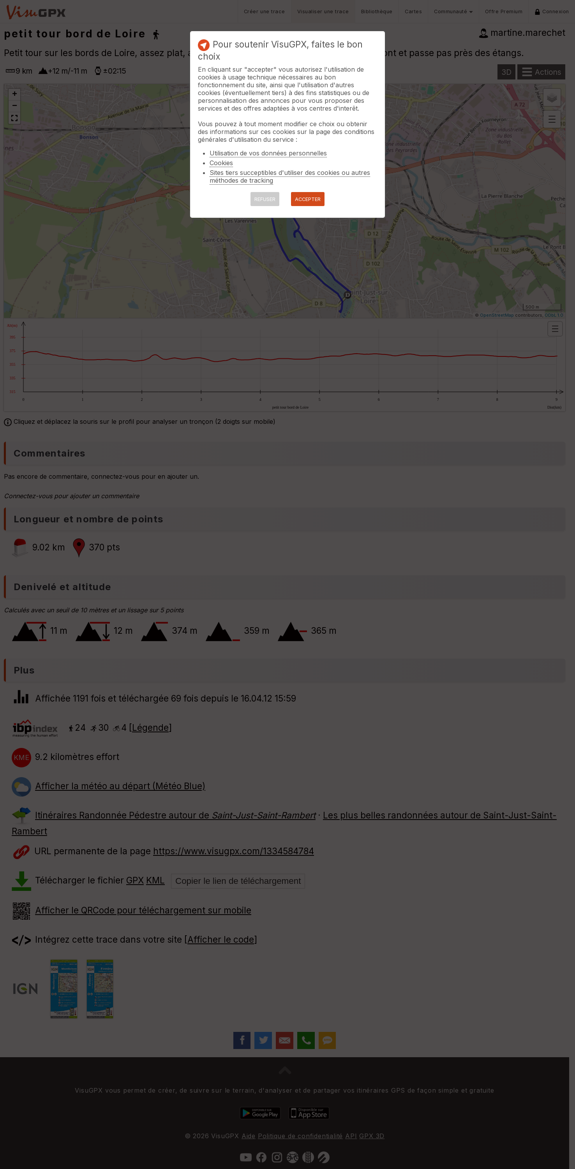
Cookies (221, 163)
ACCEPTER (308, 199)
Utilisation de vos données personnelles (268, 153)
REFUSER (264, 199)
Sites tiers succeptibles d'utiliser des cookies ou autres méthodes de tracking (290, 176)
